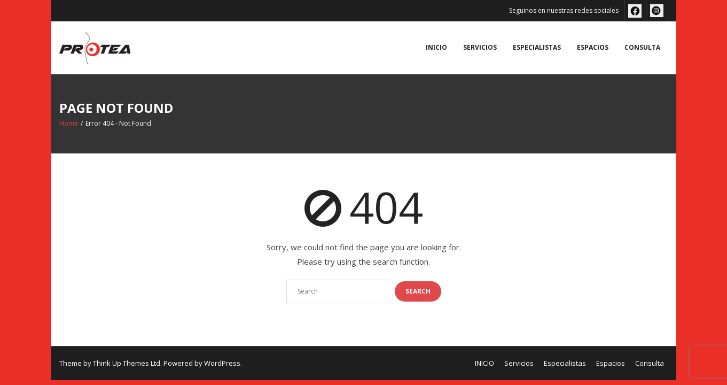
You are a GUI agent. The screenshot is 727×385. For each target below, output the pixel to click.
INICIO (436, 47)
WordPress (222, 363)
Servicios (480, 47)
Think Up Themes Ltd (126, 363)
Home (68, 123)
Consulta (642, 47)
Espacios (592, 47)
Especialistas (537, 47)
